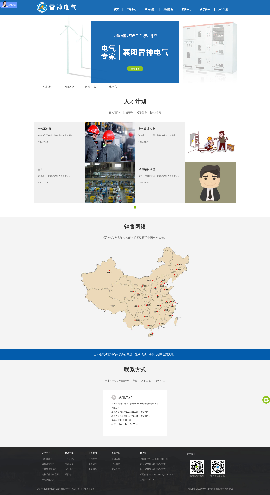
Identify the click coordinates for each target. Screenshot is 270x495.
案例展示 (93, 464)
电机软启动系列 (49, 469)
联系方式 (90, 86)
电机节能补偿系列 (50, 474)
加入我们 (223, 9)
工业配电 (69, 459)
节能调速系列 (48, 479)
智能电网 (69, 464)
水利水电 (69, 469)
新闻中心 (186, 9)
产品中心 (131, 9)
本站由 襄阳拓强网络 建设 (221, 489)
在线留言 (111, 86)
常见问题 (93, 469)
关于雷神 (205, 9)
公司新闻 (116, 459)
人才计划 (47, 86)
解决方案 (150, 9)
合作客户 (93, 459)
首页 (116, 9)
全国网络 (68, 86)
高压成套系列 (48, 459)
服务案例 (168, 9)
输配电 (68, 474)
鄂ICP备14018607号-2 (198, 489)
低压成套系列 (48, 464)
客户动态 (116, 469)
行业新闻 (116, 464)
